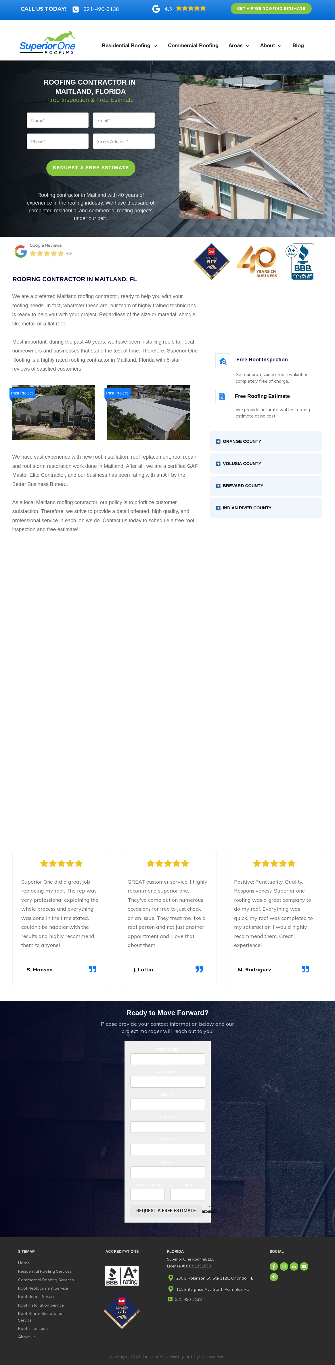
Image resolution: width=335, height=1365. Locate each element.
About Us (27, 1336)
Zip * (187, 1185)
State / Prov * (147, 1185)
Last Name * (167, 1072)
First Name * (167, 1049)
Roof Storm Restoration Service (41, 1316)
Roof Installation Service (41, 1305)
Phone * (167, 1117)
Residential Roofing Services (45, 1271)
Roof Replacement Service (43, 1288)
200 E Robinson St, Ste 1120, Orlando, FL (214, 1278)
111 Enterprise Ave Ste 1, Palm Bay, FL (212, 1289)
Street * (167, 1140)
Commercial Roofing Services (46, 1279)
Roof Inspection (33, 1328)
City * (167, 1162)
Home (24, 1262)
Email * (167, 1095)
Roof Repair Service (36, 1296)
